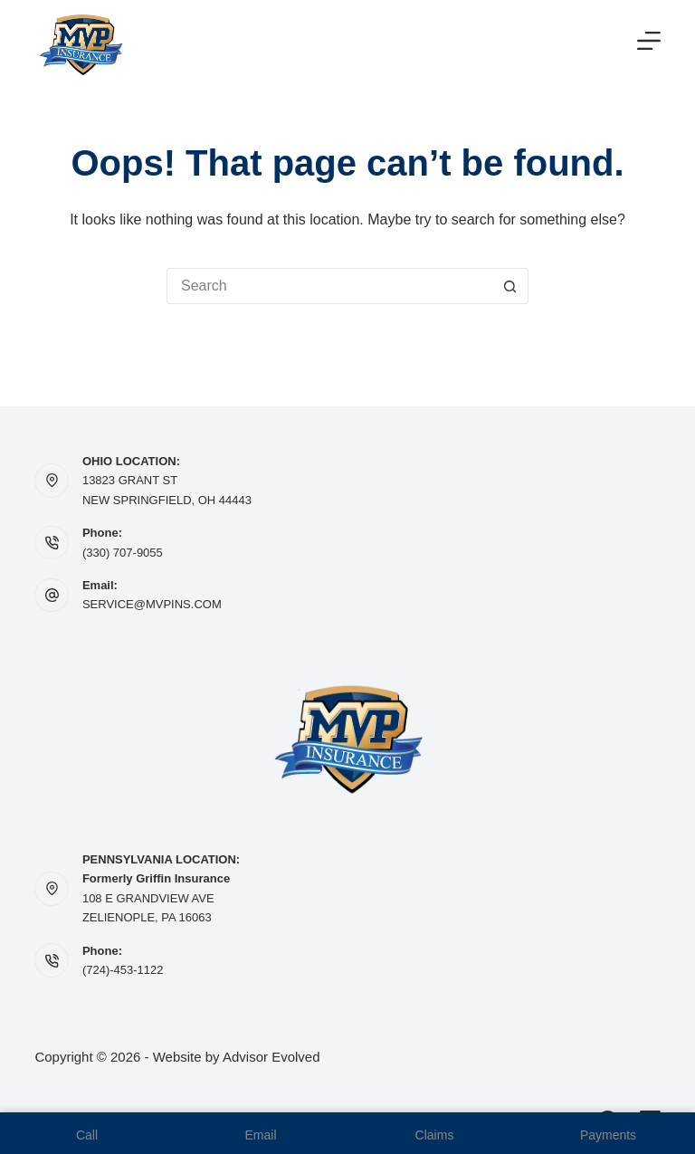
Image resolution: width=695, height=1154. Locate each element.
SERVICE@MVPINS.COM (152, 604)
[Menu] (649, 40)
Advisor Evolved (271, 1056)
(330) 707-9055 (122, 552)
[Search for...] (329, 286)
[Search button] (510, 286)
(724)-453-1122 (123, 970)
